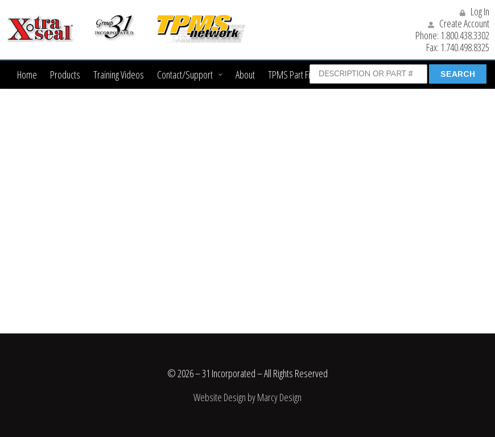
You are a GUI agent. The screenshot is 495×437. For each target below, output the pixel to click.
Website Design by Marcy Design (247, 397)
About (245, 74)
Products (65, 74)
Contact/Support (185, 74)
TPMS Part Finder (297, 74)
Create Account (458, 23)
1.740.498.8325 (464, 47)
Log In (474, 11)
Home (27, 74)
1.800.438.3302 (464, 35)
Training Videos (118, 74)
